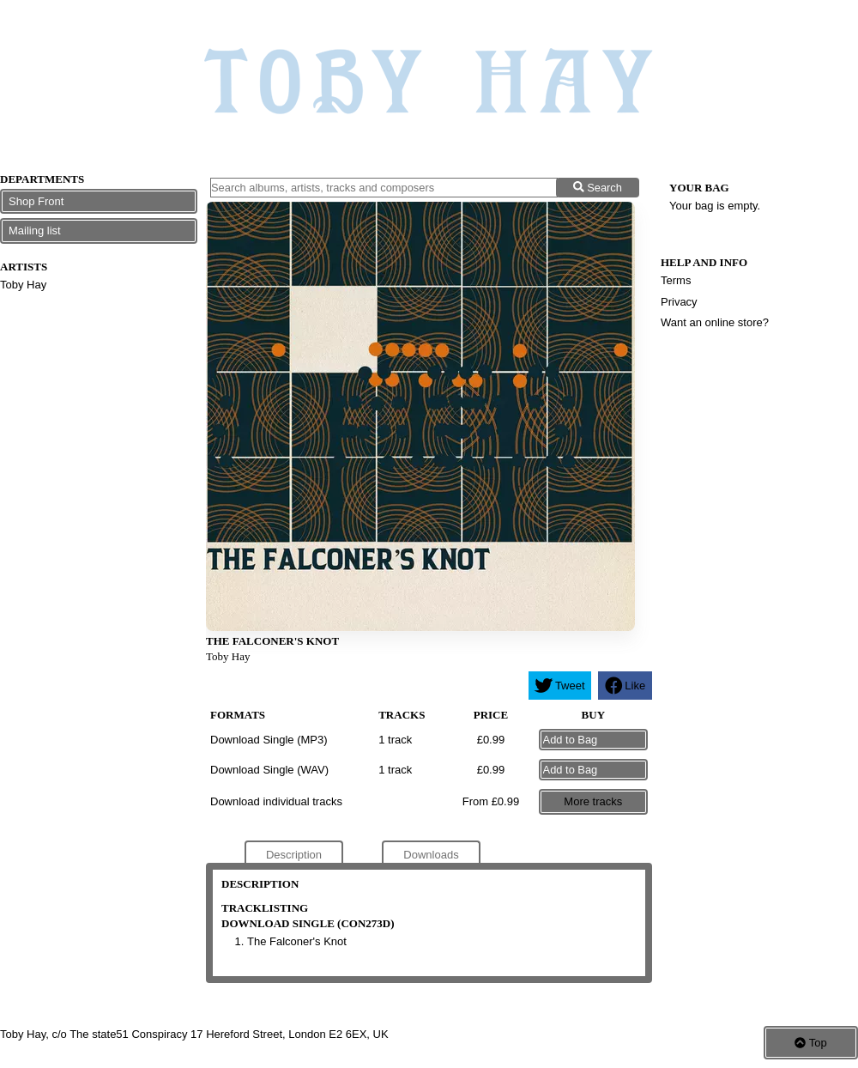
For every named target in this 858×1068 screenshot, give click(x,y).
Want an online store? (715, 322)
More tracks (593, 801)
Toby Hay (23, 284)
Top (810, 1042)
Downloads (430, 854)
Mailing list (35, 230)
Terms (676, 280)
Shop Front (36, 201)
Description (294, 854)
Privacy (679, 301)
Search (597, 187)
